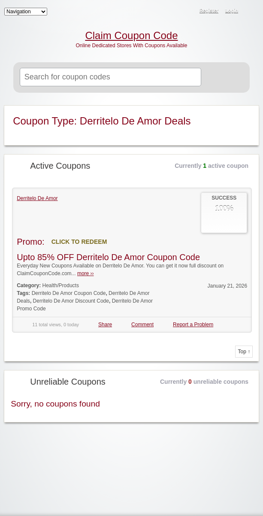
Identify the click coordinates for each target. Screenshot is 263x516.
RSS (251, 11)
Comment (142, 325)
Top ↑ (244, 352)
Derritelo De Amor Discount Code (71, 301)
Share (105, 325)
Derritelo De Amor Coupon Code (69, 293)
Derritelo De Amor (37, 198)
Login (231, 10)
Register (209, 10)
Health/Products (60, 285)
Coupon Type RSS (247, 112)
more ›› (85, 273)
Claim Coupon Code (131, 35)
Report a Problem (193, 325)
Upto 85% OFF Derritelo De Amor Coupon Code (108, 257)
